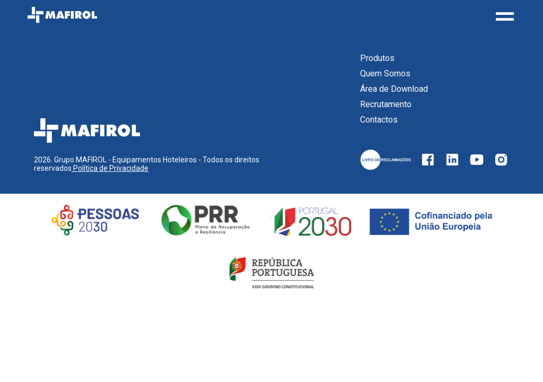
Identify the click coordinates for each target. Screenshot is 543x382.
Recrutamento (385, 104)
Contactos (379, 120)
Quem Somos (385, 73)
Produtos (377, 58)
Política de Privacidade (110, 168)
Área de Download (394, 89)
